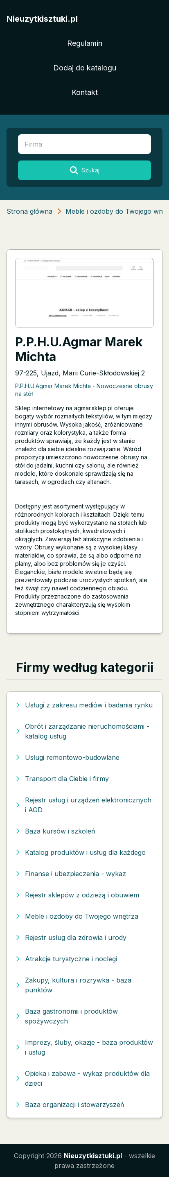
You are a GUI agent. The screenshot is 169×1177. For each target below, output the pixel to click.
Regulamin (84, 43)
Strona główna (29, 211)
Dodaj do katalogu (84, 67)
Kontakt (85, 92)
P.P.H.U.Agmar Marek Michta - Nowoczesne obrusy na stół (84, 389)
